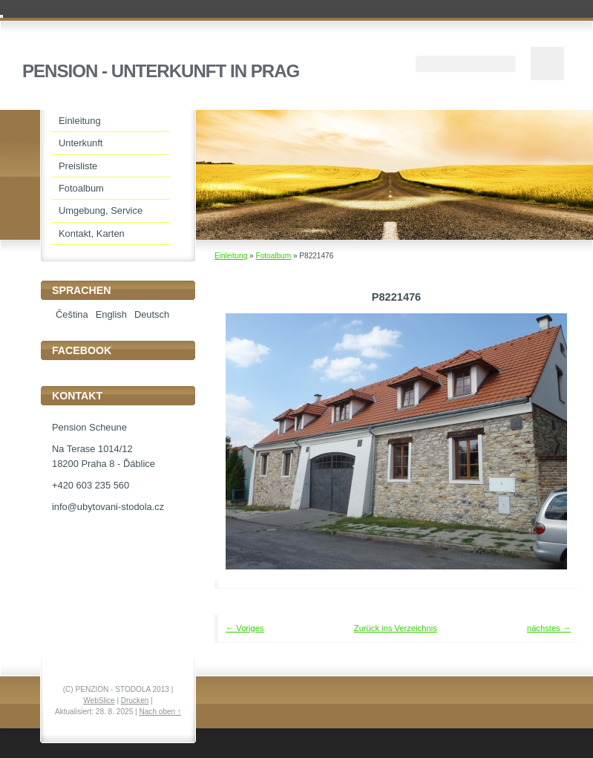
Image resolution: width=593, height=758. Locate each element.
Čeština (72, 314)
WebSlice (98, 700)
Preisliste (78, 165)
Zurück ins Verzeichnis (395, 628)
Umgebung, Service (100, 210)
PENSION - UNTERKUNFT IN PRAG (160, 71)
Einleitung (230, 256)
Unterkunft (80, 142)
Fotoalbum (273, 256)
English (111, 314)
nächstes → (549, 628)
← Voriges (245, 628)
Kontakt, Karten (92, 233)
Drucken (135, 700)
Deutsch (151, 314)
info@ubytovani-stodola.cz (108, 506)
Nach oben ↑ (160, 712)
